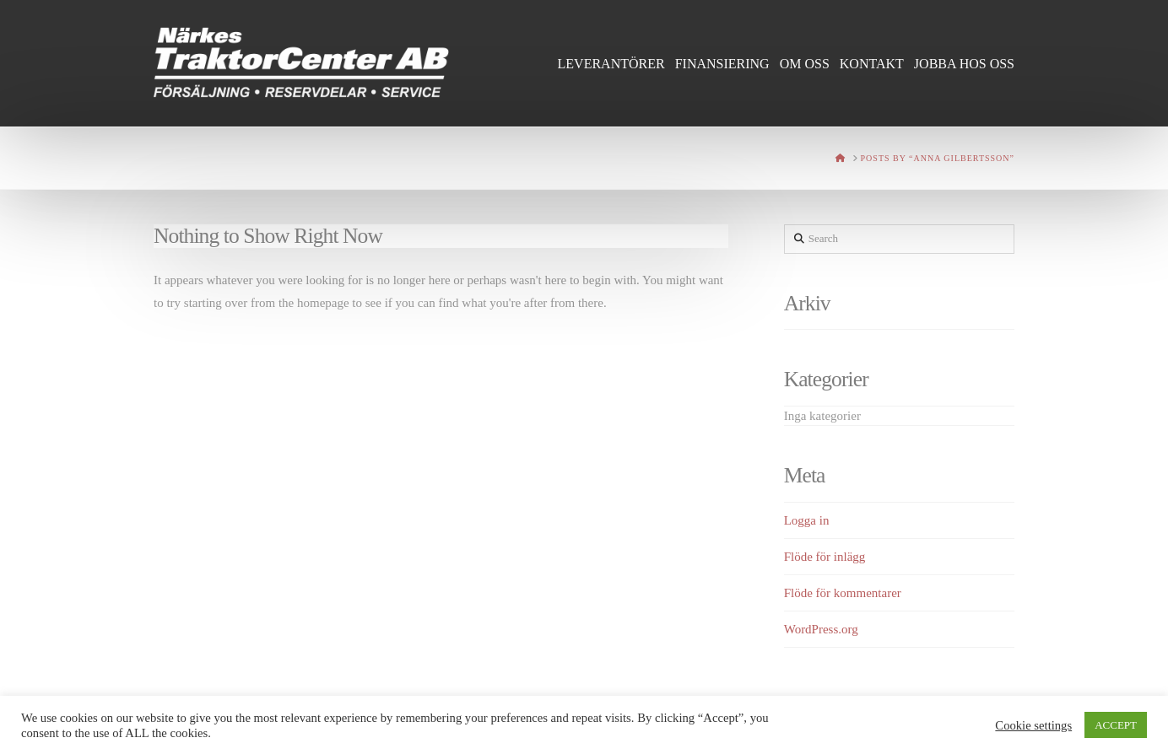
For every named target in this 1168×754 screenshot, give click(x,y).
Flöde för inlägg (825, 556)
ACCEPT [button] (1116, 725)
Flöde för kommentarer (842, 593)
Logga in (807, 520)
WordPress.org (821, 629)
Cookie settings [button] (1033, 725)
